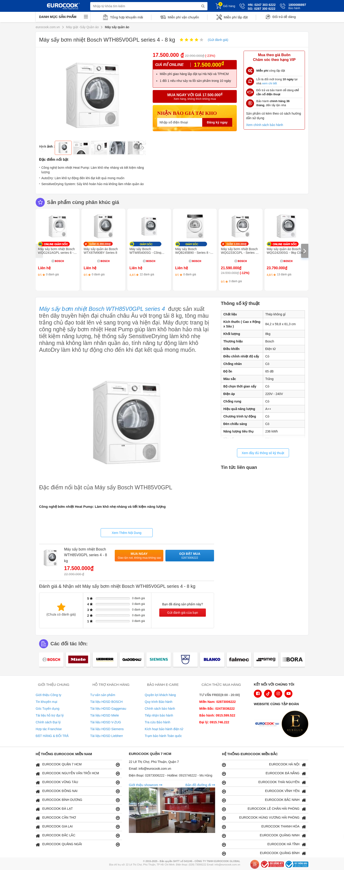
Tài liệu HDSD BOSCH (106, 702)
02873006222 (155, 775)
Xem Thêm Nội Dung (127, 533)
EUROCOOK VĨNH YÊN (264, 791)
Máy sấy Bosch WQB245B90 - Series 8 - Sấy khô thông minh (192, 252)
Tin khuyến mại (46, 702)
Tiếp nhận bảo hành (159, 715)
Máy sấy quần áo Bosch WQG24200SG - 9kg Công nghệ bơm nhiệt (286, 252)
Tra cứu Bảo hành (157, 722)
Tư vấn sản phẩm (102, 695)
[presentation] (39, 251)
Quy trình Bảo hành (158, 702)
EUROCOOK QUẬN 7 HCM (78, 764)
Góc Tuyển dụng (47, 708)
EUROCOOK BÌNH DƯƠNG (78, 800)
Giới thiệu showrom (145, 785)
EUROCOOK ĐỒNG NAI (78, 791)
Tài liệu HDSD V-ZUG (105, 722)
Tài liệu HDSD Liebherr (106, 736)
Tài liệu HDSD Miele (104, 715)
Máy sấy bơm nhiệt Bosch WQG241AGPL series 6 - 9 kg (57, 252)
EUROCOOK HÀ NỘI (264, 764)
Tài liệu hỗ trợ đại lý (50, 715)
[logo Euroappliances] (268, 724)
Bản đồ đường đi (200, 785)
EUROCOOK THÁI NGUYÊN (264, 782)
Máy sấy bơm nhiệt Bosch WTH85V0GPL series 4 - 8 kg (85, 555)
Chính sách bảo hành (160, 708)
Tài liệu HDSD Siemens (107, 729)
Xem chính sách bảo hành (264, 125)
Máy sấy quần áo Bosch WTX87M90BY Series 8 (101, 250)
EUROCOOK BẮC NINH (264, 800)
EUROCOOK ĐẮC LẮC (78, 835)
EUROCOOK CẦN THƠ (78, 817)
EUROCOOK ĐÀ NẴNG (264, 773)
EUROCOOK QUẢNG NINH (264, 835)
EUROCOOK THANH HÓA (264, 826)
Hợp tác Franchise (49, 729)
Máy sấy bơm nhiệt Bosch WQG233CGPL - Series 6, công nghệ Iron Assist (239, 252)
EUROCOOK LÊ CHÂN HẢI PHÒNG (264, 809)
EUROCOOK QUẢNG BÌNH (264, 853)
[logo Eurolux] (296, 724)
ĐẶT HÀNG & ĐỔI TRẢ (52, 736)
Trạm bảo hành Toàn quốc (163, 736)
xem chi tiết (269, 83)
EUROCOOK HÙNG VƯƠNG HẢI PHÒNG (264, 817)
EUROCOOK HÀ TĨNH (264, 844)
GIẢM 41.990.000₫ (99, 244)
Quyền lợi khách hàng (160, 695)
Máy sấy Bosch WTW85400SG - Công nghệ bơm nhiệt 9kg (145, 252)
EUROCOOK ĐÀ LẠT (78, 809)
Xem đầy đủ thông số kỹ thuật (263, 453)
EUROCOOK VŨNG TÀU (78, 782)
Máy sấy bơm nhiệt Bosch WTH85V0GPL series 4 (102, 309)
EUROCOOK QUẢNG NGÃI (78, 844)
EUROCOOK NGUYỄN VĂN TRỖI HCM (78, 773)
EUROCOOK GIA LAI (78, 826)
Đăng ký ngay (217, 122)
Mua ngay (139, 556)
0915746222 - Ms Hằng (195, 775)
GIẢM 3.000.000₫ (236, 244)
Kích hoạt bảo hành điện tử (164, 729)
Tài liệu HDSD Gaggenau (108, 708)
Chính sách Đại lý (48, 722)
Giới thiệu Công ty (48, 695)
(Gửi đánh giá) (218, 40)
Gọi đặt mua (189, 556)
